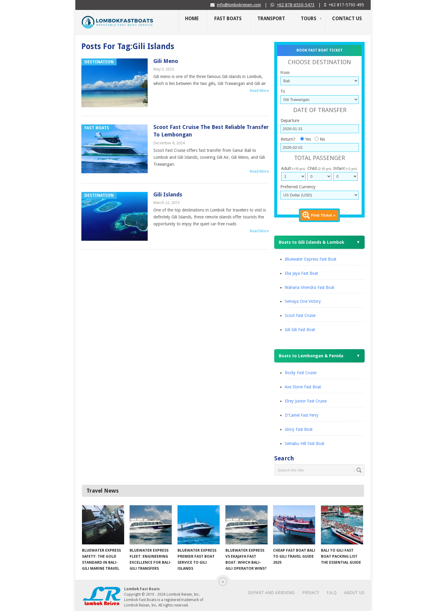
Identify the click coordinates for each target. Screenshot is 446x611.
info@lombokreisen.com (239, 4)
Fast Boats (228, 18)
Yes (308, 139)
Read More (259, 90)
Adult (293, 168)
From (285, 72)
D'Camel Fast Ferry (302, 415)
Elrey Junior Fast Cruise (306, 401)
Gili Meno (165, 61)
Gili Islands (167, 194)
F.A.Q (332, 592)
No (322, 139)
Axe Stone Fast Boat (303, 386)
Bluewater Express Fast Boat (310, 259)
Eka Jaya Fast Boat (301, 273)
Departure (290, 120)
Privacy (310, 592)
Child (319, 168)
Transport (271, 18)
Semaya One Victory (303, 301)
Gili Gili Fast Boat (300, 329)
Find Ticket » (323, 215)
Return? (288, 139)
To (282, 91)
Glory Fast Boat (299, 429)
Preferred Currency (298, 186)
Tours (308, 18)
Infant (344, 168)
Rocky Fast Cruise (300, 372)
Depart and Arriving (271, 592)
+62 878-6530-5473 (296, 4)
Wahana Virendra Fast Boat (309, 287)
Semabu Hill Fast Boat (304, 443)
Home (192, 18)
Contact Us (347, 18)
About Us (354, 592)
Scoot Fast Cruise (300, 315)
